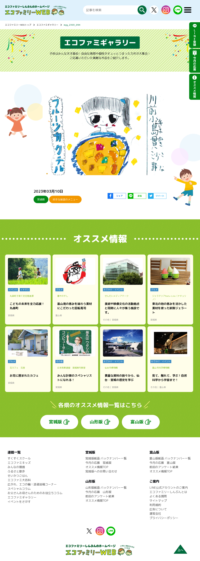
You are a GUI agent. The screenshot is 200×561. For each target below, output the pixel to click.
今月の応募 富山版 (162, 463)
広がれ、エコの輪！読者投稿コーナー (32, 484)
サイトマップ (158, 501)
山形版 (96, 422)
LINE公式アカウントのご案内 (168, 488)
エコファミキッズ (19, 463)
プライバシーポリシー (163, 518)
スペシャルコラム (19, 489)
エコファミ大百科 (19, 480)
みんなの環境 (16, 467)
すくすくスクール (19, 458)
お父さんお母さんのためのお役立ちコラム (35, 493)
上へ (180, 550)
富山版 (137, 422)
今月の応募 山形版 (98, 492)
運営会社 (155, 514)
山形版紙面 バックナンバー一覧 (106, 488)
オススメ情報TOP (96, 467)
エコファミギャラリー (47, 24)
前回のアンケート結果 (99, 496)
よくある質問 (158, 496)
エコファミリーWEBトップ (18, 24)
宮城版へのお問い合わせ (101, 471)
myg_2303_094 (72, 24)
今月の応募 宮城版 (98, 463)
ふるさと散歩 (16, 471)
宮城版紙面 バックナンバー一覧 (106, 458)
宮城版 (55, 422)
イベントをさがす (19, 502)
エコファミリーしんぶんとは (168, 492)
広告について (158, 509)
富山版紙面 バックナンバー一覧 (170, 458)
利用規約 (155, 505)
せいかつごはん (18, 476)
